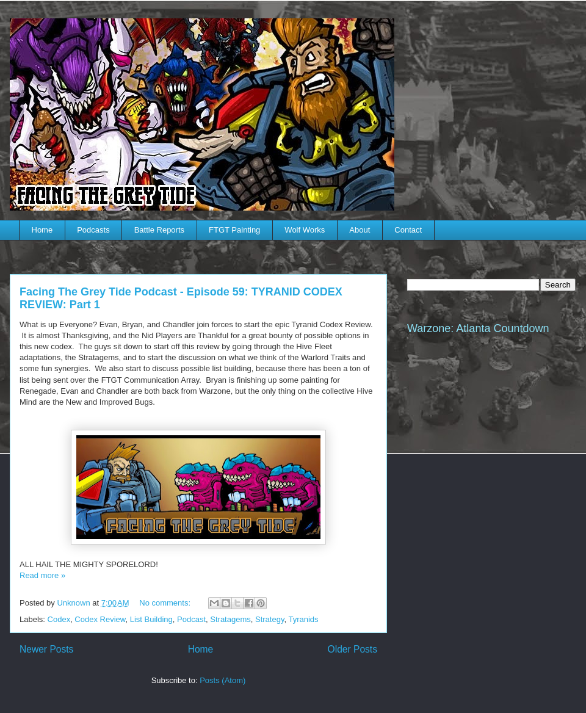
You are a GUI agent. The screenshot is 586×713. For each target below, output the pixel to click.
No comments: (165, 602)
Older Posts (352, 649)
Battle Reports (159, 229)
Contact (408, 229)
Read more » (42, 575)
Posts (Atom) (222, 680)
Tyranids (303, 619)
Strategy (269, 619)
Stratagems (230, 619)
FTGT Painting (234, 229)
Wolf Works (304, 229)
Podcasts (93, 229)
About (359, 229)
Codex (59, 619)
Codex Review (99, 619)
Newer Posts (46, 649)
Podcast (191, 619)
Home (42, 229)
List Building (151, 619)
